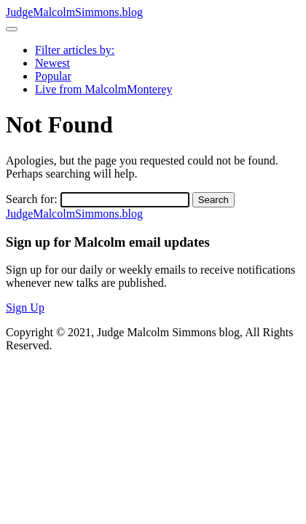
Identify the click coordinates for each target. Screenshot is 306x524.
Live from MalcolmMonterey (103, 89)
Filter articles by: (74, 50)
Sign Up (25, 307)
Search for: (32, 199)
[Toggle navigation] (11, 29)
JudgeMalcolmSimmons (74, 12)
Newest (52, 63)
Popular (53, 76)
